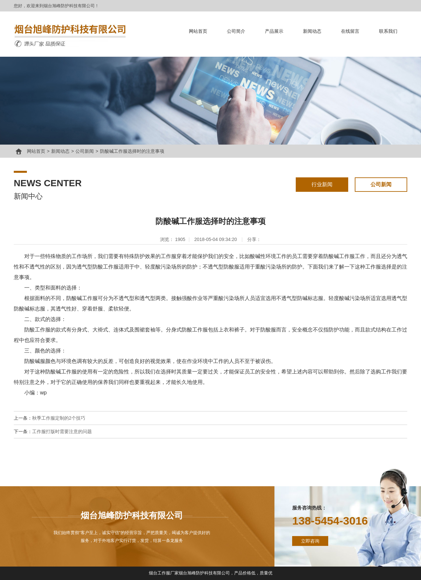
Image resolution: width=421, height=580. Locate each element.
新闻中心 (28, 196)
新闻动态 (312, 31)
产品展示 (274, 31)
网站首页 (198, 31)
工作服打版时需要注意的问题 (62, 431)
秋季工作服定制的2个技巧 (58, 418)
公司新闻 (84, 151)
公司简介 (236, 31)
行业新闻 (321, 184)
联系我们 (388, 31)
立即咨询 (310, 541)
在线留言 (350, 31)
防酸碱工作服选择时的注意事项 (132, 151)
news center (48, 183)
